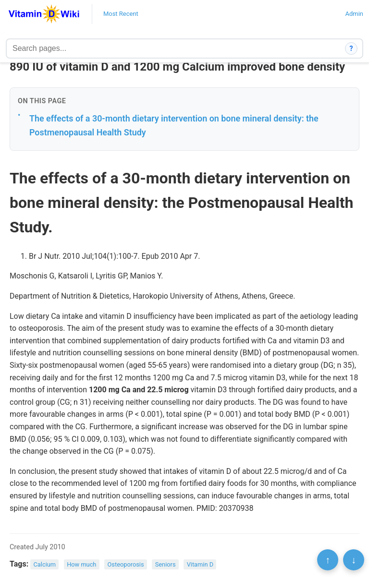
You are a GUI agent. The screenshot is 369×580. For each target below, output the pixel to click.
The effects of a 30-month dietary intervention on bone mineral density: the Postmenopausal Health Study (174, 125)
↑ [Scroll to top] (327, 560)
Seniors (165, 564)
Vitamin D (200, 564)
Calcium (45, 564)
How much (81, 564)
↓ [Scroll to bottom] (353, 560)
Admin (354, 13)
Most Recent (120, 13)
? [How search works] (351, 48)
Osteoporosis (126, 564)
